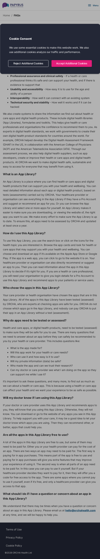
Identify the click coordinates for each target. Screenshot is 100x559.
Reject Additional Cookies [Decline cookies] (28, 63)
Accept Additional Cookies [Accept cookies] (72, 63)
